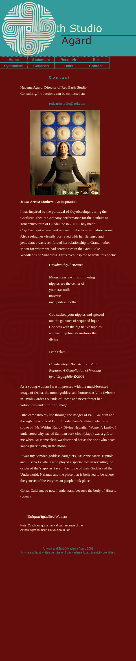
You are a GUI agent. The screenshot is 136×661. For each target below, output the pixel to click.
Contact (95, 66)
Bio (96, 60)
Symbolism (13, 66)
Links (68, 66)
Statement (41, 60)
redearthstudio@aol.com (67, 103)
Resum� (68, 60)
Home (13, 60)
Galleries (41, 66)
